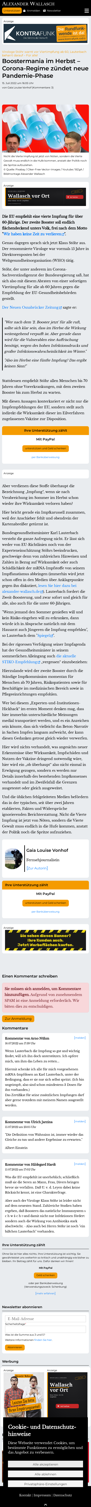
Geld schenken (45, 1275)
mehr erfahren (45, 1293)
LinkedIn (47, 96)
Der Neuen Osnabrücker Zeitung (30, 307)
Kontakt (25, 1495)
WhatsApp (64, 96)
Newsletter (54, 10)
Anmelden (33, 10)
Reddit (22, 96)
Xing (55, 96)
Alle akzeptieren (45, 1464)
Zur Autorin (37, 868)
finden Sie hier (43, 1339)
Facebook (13, 96)
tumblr (30, 96)
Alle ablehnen (45, 1474)
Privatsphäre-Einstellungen (45, 1484)
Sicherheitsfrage (15, 1324)
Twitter (5, 96)
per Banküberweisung (45, 457)
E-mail (72, 96)
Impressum (42, 1495)
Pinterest (39, 96)
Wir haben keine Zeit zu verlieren (32, 234)
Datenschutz (62, 1495)
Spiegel (43, 635)
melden (80, 1037)
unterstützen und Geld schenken (45, 448)
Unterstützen (12, 10)
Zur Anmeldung (18, 1018)
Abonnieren (15, 1347)
